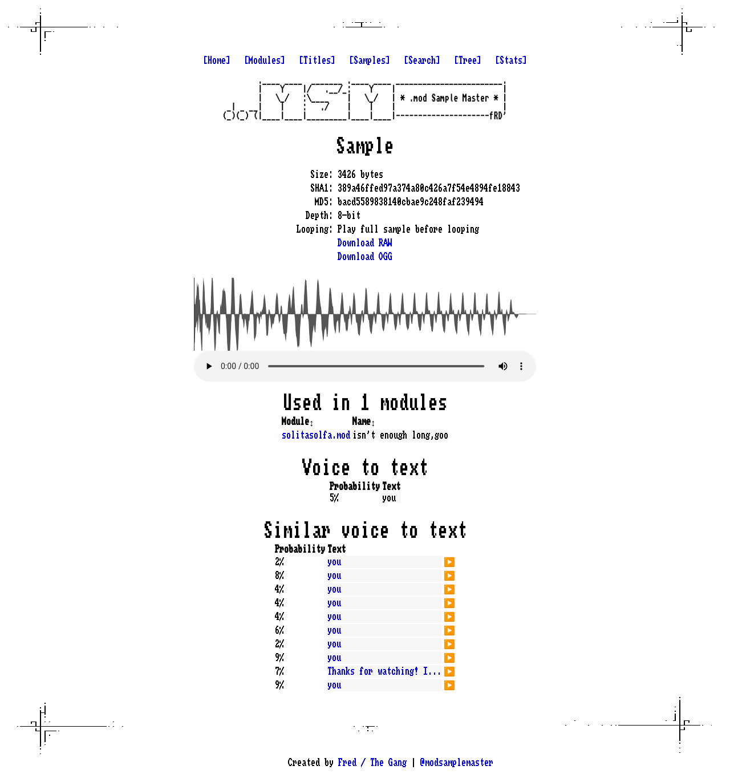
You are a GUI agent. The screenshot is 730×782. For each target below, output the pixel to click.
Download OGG (365, 256)
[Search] (422, 60)
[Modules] (264, 60)
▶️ (449, 560)
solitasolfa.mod (316, 435)
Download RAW (365, 243)
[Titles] (317, 60)
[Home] (216, 60)
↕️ (311, 421)
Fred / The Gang (372, 762)
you (334, 561)
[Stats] (511, 60)
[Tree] (467, 60)
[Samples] (369, 60)
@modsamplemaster (456, 762)
